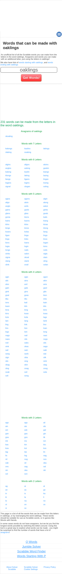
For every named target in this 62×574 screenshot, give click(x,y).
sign (7, 357)
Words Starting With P (31, 556)
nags (7, 335)
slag (45, 365)
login (26, 246)
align (7, 202)
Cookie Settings (31, 569)
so (25, 508)
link (25, 324)
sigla (45, 254)
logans (8, 183)
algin (45, 199)
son (26, 474)
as (25, 490)
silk (44, 357)
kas (6, 445)
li (43, 497)
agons (27, 199)
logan (45, 243)
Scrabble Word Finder (31, 551)
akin (45, 281)
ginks (45, 210)
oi (6, 504)
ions (7, 303)
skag (7, 365)
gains (7, 210)
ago (7, 423)
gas (26, 434)
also (7, 284)
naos (7, 339)
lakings (46, 149)
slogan (27, 186)
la (25, 497)
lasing (45, 175)
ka (44, 493)
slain (45, 257)
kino (45, 310)
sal (44, 466)
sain (26, 350)
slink (7, 265)
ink (6, 441)
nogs (45, 339)
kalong (8, 172)
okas (26, 346)
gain (7, 288)
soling (45, 186)
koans (8, 232)
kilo (44, 306)
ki (6, 497)
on (25, 504)
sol (6, 474)
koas (45, 313)
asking (27, 168)
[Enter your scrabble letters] (28, 70)
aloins (45, 164)
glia (44, 292)
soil (25, 372)
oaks (26, 343)
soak (7, 372)
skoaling (9, 136)
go (44, 490)
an (6, 490)
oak (7, 463)
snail (26, 265)
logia (7, 246)
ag (6, 486)
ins (25, 441)
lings (7, 239)
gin (44, 434)
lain (6, 321)
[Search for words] (31, 78)
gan (7, 434)
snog (45, 368)
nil (6, 459)
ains (26, 281)
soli (6, 376)
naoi (45, 335)
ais (25, 426)
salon (26, 254)
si (6, 508)
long (45, 332)
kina (7, 310)
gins (26, 292)
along (45, 202)
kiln (25, 306)
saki (45, 350)
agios (7, 199)
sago (45, 346)
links (26, 239)
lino (44, 324)
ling (6, 324)
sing (26, 361)
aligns (26, 164)
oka (44, 463)
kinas (45, 224)
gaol (45, 288)
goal (7, 295)
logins (26, 183)
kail (25, 303)
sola (45, 372)
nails (26, 250)
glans (7, 213)
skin (26, 365)
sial (44, 354)
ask (25, 430)
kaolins (27, 149)
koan (26, 313)
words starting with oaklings (31, 62)
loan (45, 328)
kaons (27, 221)
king (26, 310)
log (25, 456)
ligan (7, 235)
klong (45, 228)
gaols (26, 210)
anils (26, 206)
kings (7, 228)
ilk (44, 437)
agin (7, 277)
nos (44, 459)
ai (25, 486)
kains (7, 221)
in (6, 493)
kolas (26, 232)
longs (7, 250)
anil (25, 284)
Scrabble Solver (31, 567)
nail (25, 335)
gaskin (46, 168)
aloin (26, 202)
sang (7, 354)
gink (7, 292)
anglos (8, 168)
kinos (26, 228)
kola (26, 317)
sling (45, 261)
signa (7, 257)
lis (6, 456)
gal (44, 430)
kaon (7, 306)
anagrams (4, 532)
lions (7, 243)
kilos (26, 224)
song (26, 376)
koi (25, 448)
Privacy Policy (50, 567)
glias (26, 213)
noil (6, 343)
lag (6, 452)
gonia (7, 217)
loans (26, 243)
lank (45, 321)
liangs (8, 179)
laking (26, 175)
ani (6, 430)
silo (6, 361)
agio (26, 277)
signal (8, 186)
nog (26, 459)
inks (45, 299)
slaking (8, 152)
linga (26, 235)
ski (44, 470)
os (44, 504)
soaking (27, 152)
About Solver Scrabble (12, 568)
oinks (7, 254)
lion (25, 328)
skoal (26, 257)
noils (45, 250)
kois (7, 317)
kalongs (8, 149)
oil (25, 463)
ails (6, 281)
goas (26, 295)
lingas (45, 179)
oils (44, 343)
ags (26, 423)
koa (7, 448)
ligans (26, 179)
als (44, 426)
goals (45, 213)
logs (7, 332)
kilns (7, 224)
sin (6, 470)
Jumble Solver (31, 546)
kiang (45, 221)
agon (45, 277)
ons (7, 466)
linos (45, 239)
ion (44, 441)
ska (25, 470)
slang (7, 261)
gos (26, 437)
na (25, 501)
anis (45, 284)
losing (45, 183)
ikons (26, 217)
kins (7, 313)
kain (45, 303)
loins (45, 246)
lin (44, 452)
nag (45, 456)
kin (25, 445)
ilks (25, 299)
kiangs (46, 172)
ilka (6, 299)
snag (26, 368)
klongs (8, 175)
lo (6, 501)
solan (45, 265)
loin (25, 332)
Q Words (31, 541)
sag (26, 466)
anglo (7, 206)
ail (44, 423)
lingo (45, 235)
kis (44, 445)
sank (26, 354)
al (44, 486)
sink (45, 361)
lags (45, 317)
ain (6, 426)
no (44, 501)
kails (45, 217)
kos (44, 448)
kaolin (26, 172)
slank (26, 261)
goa (7, 437)
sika (26, 357)
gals (26, 288)
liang (45, 232)
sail (6, 350)
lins (6, 328)
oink (7, 346)
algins (8, 164)
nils (25, 339)
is (25, 493)
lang (26, 321)
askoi (45, 206)
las (25, 452)
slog (7, 368)
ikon (45, 295)
